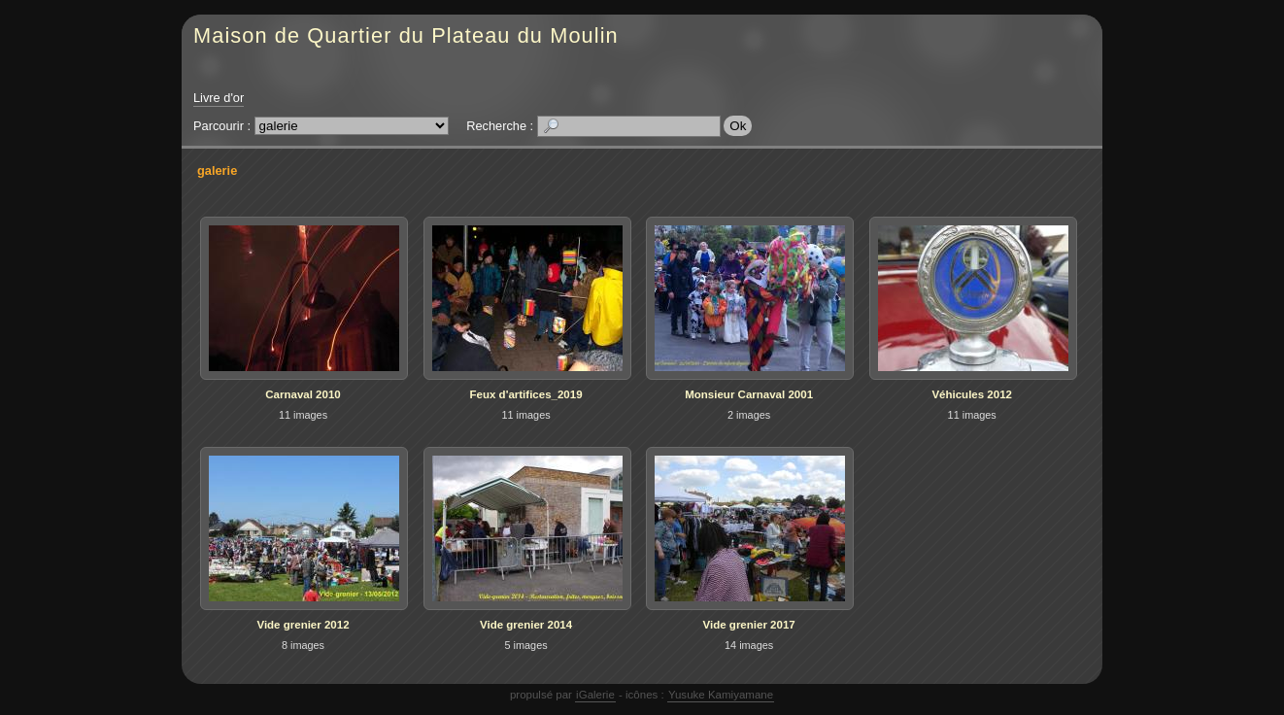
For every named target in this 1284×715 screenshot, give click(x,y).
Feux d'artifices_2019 (526, 394)
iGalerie (595, 694)
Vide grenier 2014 (526, 624)
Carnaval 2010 (302, 394)
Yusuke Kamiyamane (720, 694)
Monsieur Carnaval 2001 (749, 394)
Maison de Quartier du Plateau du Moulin (406, 35)
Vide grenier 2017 (749, 624)
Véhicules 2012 (971, 394)
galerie (217, 170)
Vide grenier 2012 (302, 624)
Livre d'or (218, 97)
